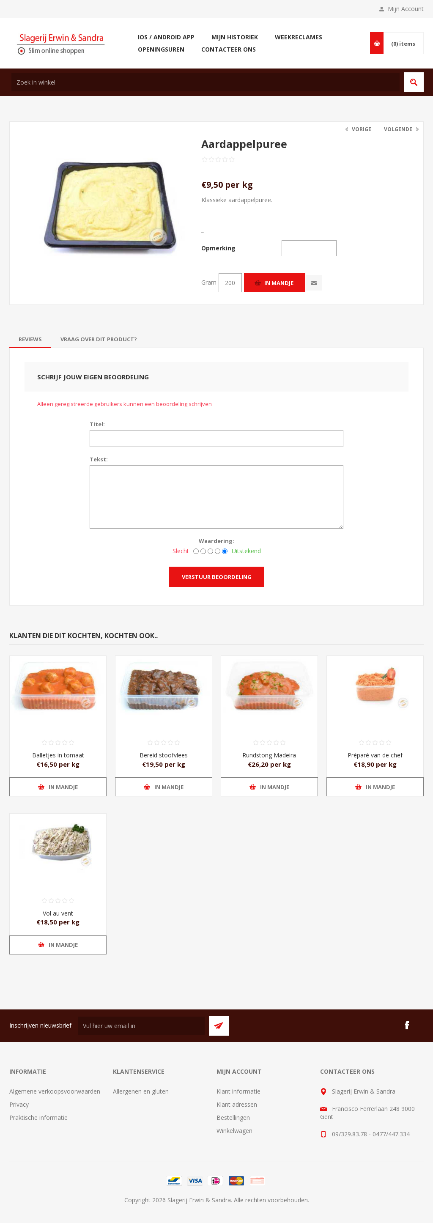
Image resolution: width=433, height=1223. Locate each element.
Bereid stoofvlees (164, 755)
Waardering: (216, 541)
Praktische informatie (38, 1117)
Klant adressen (236, 1104)
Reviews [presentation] (30, 339)
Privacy (19, 1104)
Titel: (97, 424)
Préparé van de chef (375, 755)
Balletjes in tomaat (58, 755)
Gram (208, 282)
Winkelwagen (234, 1131)
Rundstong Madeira (269, 755)
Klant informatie (238, 1091)
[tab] (30, 339)
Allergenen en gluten (141, 1091)
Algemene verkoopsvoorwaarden (54, 1091)
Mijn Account (406, 9)
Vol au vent (58, 913)
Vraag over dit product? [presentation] (98, 339)
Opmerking (218, 248)
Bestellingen (233, 1117)
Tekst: (99, 459)
